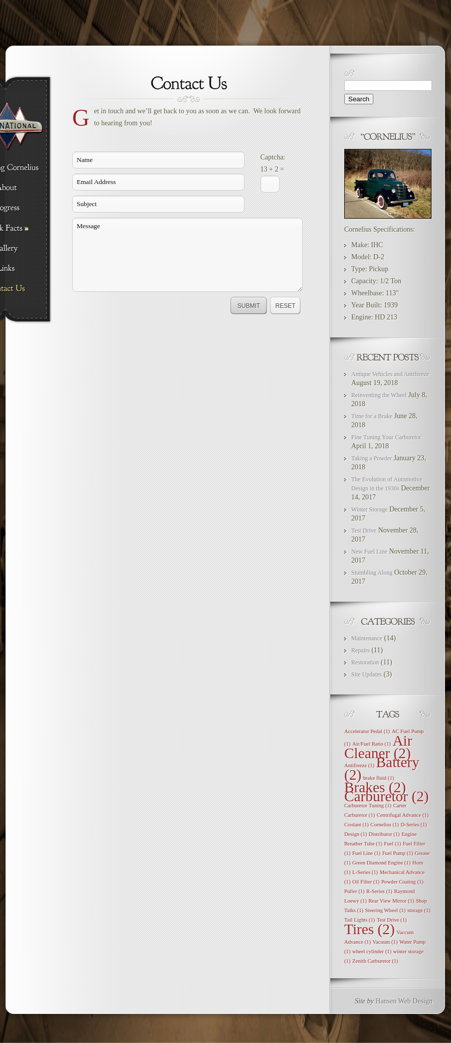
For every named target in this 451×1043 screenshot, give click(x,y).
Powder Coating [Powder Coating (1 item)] (402, 882)
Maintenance (366, 638)
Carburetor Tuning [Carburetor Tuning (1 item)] (367, 805)
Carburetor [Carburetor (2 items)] (386, 796)
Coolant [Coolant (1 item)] (356, 824)
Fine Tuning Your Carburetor (386, 437)
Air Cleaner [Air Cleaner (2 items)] (378, 747)
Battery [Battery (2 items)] (381, 768)
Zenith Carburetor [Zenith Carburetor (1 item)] (375, 961)
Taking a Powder (371, 458)
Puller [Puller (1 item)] (354, 891)
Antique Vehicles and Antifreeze (390, 374)
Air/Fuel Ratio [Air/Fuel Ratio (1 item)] (371, 744)
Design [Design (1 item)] (355, 834)
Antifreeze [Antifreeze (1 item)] (359, 765)
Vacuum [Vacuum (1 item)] (384, 942)
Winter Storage (369, 509)
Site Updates (366, 674)
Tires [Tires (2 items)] (369, 929)
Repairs (360, 650)
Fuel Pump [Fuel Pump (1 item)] (397, 853)
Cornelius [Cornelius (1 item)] (384, 824)
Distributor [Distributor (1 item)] (384, 834)
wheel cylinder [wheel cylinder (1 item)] (371, 951)
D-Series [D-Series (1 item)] (413, 824)
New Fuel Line (369, 551)
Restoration (365, 662)
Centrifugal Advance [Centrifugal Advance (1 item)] (403, 815)
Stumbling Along (371, 572)
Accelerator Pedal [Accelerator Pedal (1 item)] (367, 731)
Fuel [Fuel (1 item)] (392, 843)
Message (187, 255)
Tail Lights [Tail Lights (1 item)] (359, 920)
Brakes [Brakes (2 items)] (375, 787)
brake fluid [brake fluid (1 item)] (378, 778)
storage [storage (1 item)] (418, 910)
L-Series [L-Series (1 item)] (365, 872)
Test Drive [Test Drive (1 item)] (392, 920)
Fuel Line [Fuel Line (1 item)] (366, 853)
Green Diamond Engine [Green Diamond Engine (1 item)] (381, 862)
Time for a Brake (371, 416)
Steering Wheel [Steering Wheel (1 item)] (385, 910)
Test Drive (363, 530)
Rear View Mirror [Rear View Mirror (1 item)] (391, 901)
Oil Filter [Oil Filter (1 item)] (365, 882)
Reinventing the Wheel (378, 395)
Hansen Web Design (403, 1001)
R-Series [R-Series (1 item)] (379, 891)
